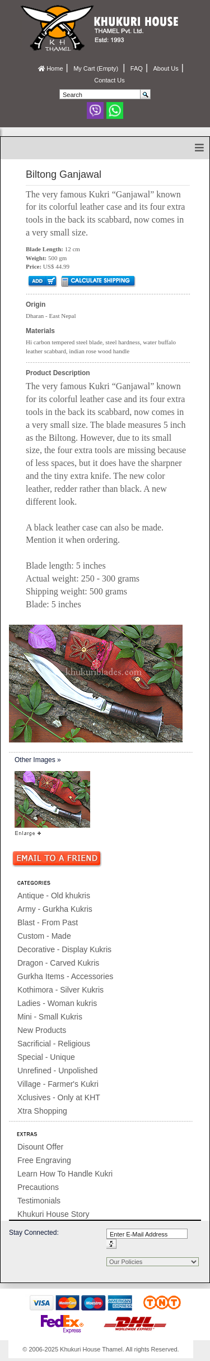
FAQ (136, 68)
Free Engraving (44, 1160)
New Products (41, 1030)
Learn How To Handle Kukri (65, 1173)
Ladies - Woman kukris (57, 1003)
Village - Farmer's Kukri (58, 1083)
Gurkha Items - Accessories (65, 976)
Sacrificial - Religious (53, 1043)
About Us (165, 68)
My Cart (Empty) (96, 68)
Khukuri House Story (53, 1214)
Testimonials (38, 1200)
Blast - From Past (47, 922)
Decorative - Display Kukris (64, 949)
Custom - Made (44, 935)
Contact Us (109, 80)
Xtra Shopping (42, 1110)
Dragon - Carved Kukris (58, 962)
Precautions (38, 1187)
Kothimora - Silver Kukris (60, 989)
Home (50, 68)
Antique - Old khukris (53, 895)
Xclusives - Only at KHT (58, 1097)
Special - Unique (46, 1057)
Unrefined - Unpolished (57, 1070)
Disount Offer (40, 1146)
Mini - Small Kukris (49, 1016)
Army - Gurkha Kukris (54, 909)
